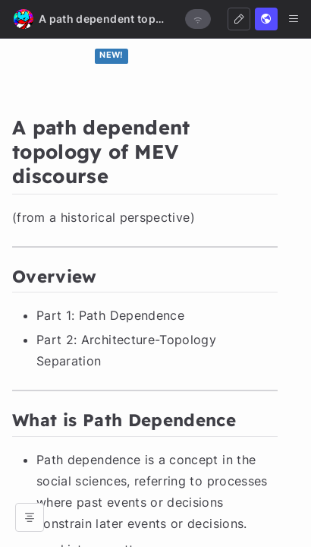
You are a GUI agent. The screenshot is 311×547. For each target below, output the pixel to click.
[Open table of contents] (29, 517)
